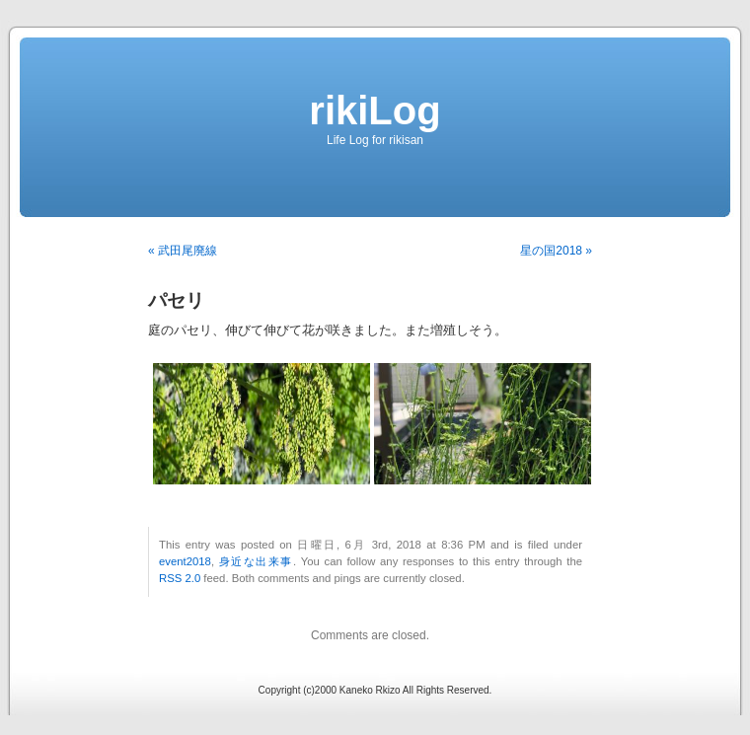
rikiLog (374, 110)
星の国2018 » (556, 250)
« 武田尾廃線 (182, 250)
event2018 (185, 561)
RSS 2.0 (179, 578)
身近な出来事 (256, 561)
